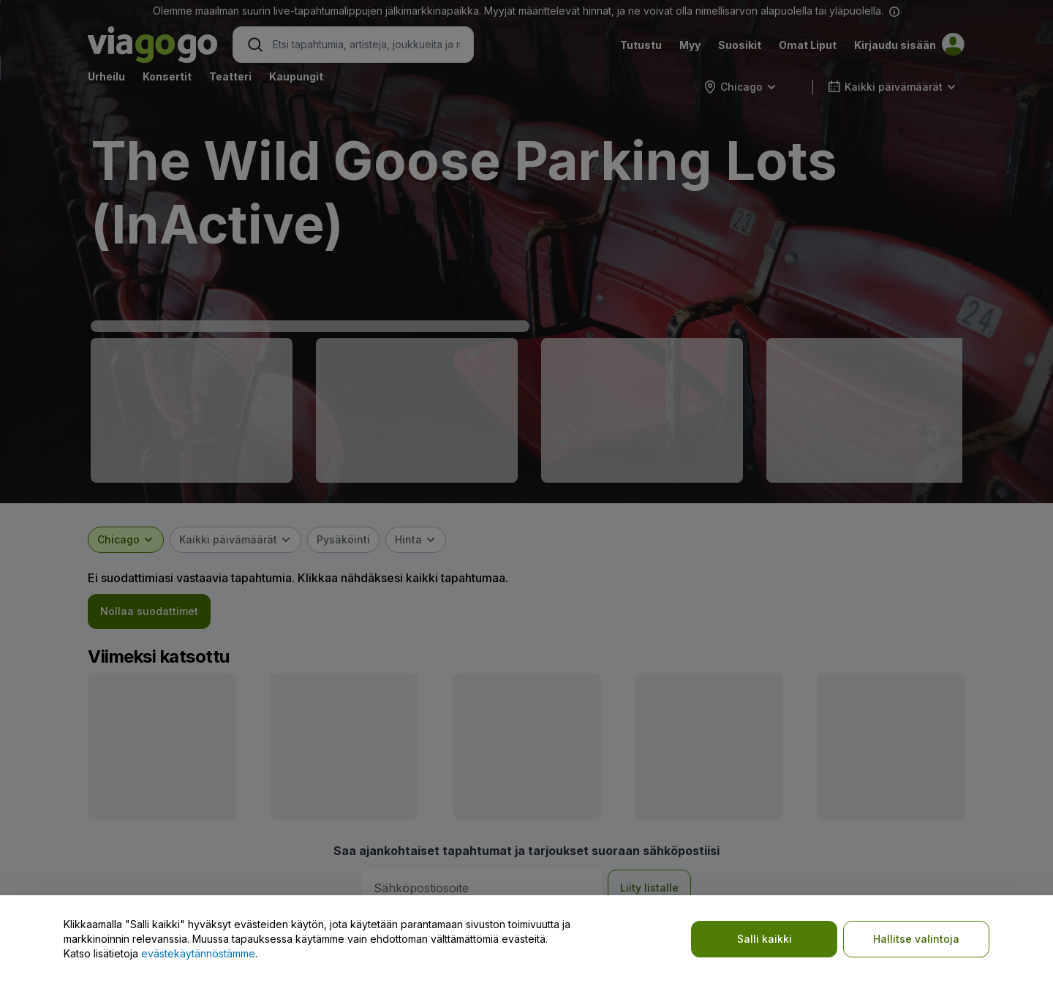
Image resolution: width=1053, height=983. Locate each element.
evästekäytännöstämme (198, 953)
